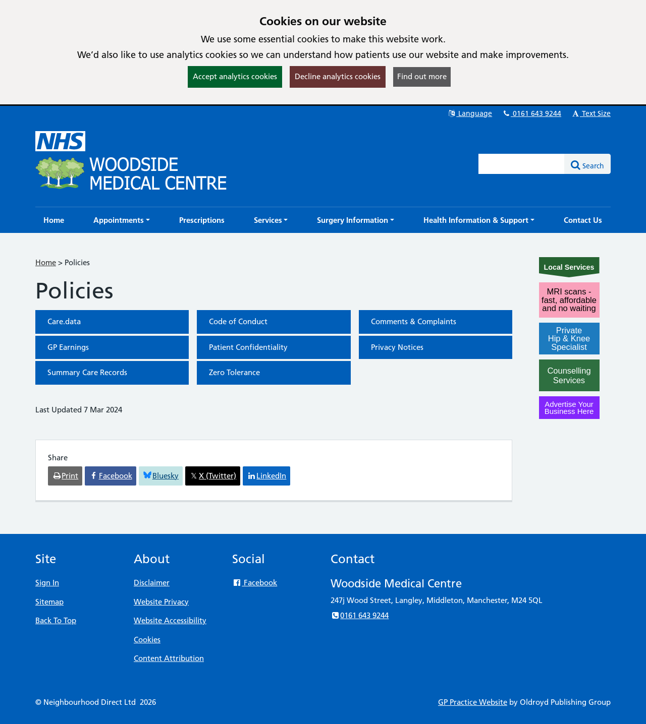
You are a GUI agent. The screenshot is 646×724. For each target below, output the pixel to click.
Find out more (422, 76)
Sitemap (49, 602)
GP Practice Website (472, 702)
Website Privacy (161, 602)
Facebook (254, 582)
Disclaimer (152, 582)
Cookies (147, 639)
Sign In (47, 582)
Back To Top (55, 620)
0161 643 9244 (531, 113)
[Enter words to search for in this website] (521, 164)
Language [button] (469, 113)
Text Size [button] (591, 113)
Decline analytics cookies (338, 76)
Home (45, 262)
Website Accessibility (170, 620)
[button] (121, 220)
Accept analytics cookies (235, 76)
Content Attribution (169, 658)
